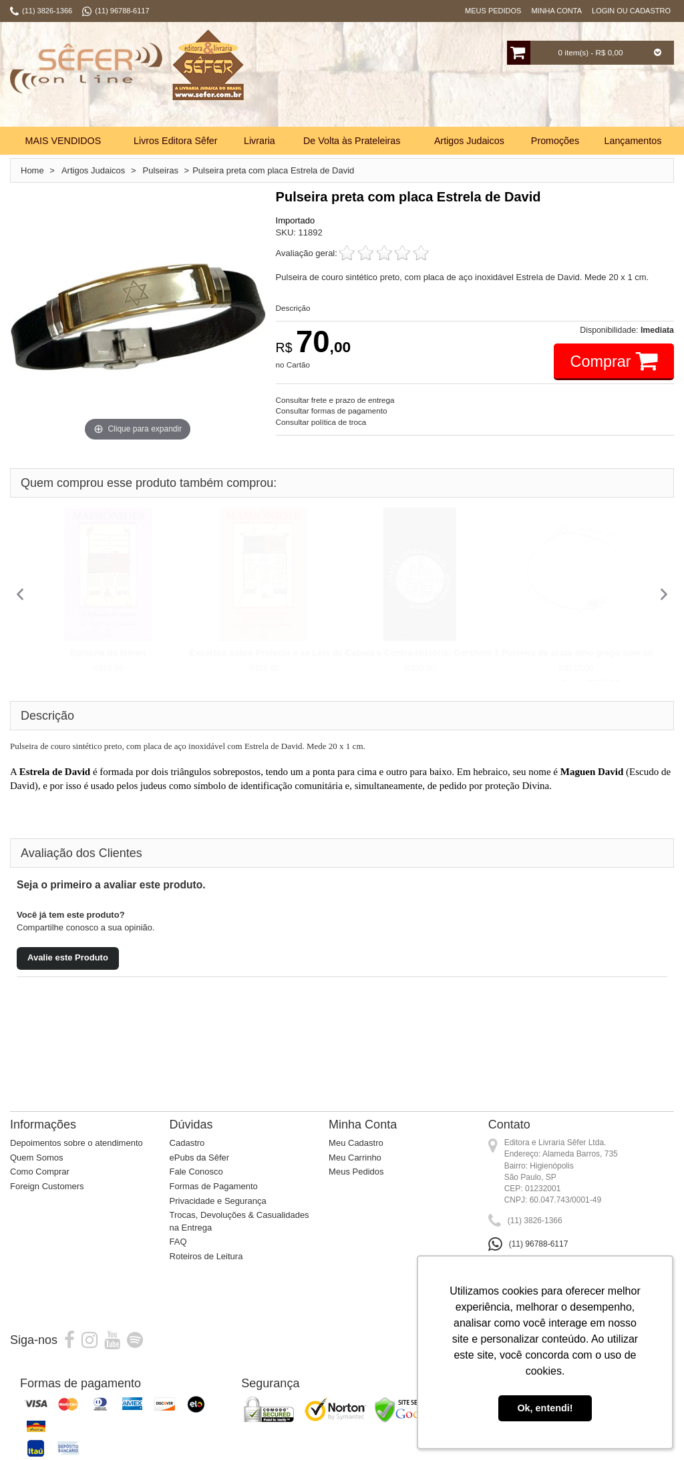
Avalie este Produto (67, 973)
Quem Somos (36, 1173)
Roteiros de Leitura (206, 1272)
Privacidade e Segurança (218, 1216)
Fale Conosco (196, 1188)
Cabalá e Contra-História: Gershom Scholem (438, 668)
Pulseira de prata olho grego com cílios (584, 668)
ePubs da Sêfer (200, 1173)
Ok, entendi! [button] (544, 1408)
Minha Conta (556, 11)
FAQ (178, 1258)
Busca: (448, 126)
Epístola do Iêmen (108, 668)
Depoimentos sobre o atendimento (76, 1159)
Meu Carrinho (355, 1173)
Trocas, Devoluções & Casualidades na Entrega (239, 1236)
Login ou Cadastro (631, 11)
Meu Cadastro (356, 1159)
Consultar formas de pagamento (331, 426)
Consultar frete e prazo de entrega (335, 415)
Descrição (293, 323)
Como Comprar (39, 1188)
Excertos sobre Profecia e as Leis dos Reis (279, 668)
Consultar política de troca (321, 438)
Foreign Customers (47, 1202)
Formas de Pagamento (214, 1202)
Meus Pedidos (493, 11)
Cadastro (187, 1159)
